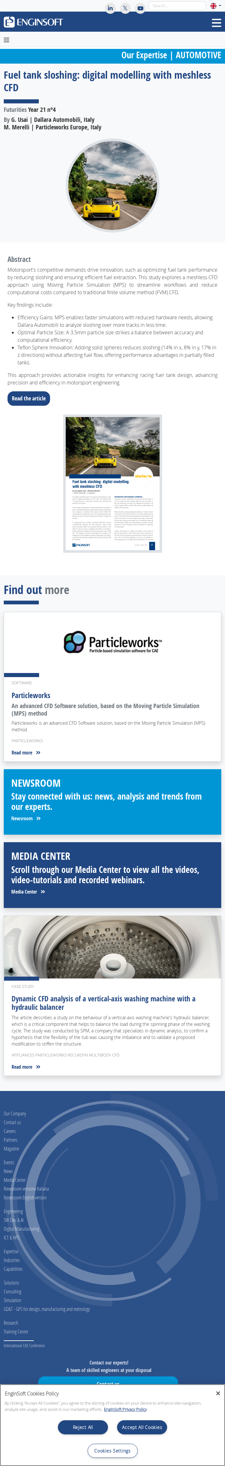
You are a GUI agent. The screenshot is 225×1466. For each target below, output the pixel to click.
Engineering (13, 1211)
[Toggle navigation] (216, 23)
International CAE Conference (24, 1346)
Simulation (12, 1300)
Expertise (11, 1251)
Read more (26, 752)
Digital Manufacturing (21, 1228)
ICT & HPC (12, 1237)
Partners (10, 1139)
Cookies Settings (112, 1451)
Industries (12, 1260)
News (8, 1171)
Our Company (15, 1113)
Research (11, 1322)
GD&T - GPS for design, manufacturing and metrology (47, 1309)
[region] (112, 1425)
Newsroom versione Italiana (26, 1188)
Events (9, 1162)
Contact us (12, 1122)
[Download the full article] (112, 484)
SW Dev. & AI (13, 1220)
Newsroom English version (25, 1197)
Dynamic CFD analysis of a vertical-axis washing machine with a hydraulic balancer (104, 1003)
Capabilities (13, 1268)
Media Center (28, 891)
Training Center (16, 1331)
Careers (10, 1131)
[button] (215, 6)
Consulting (12, 1291)
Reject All (83, 1427)
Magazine (11, 1148)
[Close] (218, 1393)
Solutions (11, 1282)
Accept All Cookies (142, 1427)
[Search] (177, 5)
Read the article (30, 398)
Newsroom (26, 818)
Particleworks (31, 695)
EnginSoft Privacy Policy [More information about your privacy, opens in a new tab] (125, 1409)
